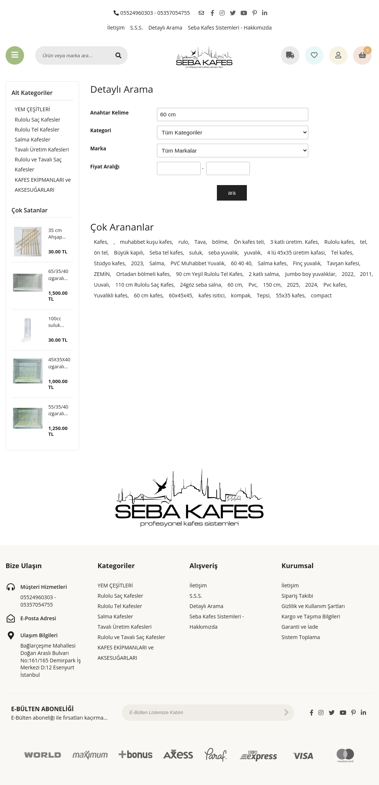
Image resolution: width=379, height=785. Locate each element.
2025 (293, 284)
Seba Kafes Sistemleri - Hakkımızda (230, 27)
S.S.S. (136, 27)
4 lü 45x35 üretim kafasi (296, 252)
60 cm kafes (148, 295)
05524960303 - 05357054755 (152, 12)
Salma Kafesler (29, 140)
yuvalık (252, 252)
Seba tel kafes (166, 252)
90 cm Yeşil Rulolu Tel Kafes (209, 273)
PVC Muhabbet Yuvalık (198, 263)
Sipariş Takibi (297, 581)
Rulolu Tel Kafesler (33, 129)
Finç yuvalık (307, 263)
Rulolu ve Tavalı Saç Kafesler (34, 166)
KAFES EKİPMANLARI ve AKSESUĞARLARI (39, 186)
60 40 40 (241, 263)
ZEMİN (102, 273)
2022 (347, 273)
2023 (137, 263)
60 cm (235, 284)
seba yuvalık (223, 252)
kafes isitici (211, 295)
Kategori (100, 130)
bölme (219, 241)
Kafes (100, 241)
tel (363, 241)
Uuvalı (101, 284)
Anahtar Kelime (109, 112)
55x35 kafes (290, 295)
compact (321, 295)
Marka (98, 148)
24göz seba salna (200, 284)
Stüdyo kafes (109, 263)
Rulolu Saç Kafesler (34, 119)
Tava (199, 241)
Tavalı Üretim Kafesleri (38, 150)
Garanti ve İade (300, 612)
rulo (183, 241)
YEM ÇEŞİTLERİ (29, 109)
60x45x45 (180, 295)
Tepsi (263, 295)
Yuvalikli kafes (111, 295)
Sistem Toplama (301, 622)
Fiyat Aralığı (105, 166)
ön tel (101, 252)
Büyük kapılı (128, 252)
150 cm (272, 284)
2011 (366, 273)
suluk (195, 252)
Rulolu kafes (338, 241)
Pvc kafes (334, 284)
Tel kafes (341, 252)
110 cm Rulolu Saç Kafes (144, 284)
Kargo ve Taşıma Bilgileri (311, 601)
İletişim (116, 27)
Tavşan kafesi (343, 263)
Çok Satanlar (29, 213)
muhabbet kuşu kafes (146, 241)
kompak (240, 295)
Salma (157, 263)
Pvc (252, 284)
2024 (311, 284)
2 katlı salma (264, 273)
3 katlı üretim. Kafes (294, 241)
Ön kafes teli (249, 241)
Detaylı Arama (165, 27)
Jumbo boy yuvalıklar (310, 273)
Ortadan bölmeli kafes (143, 273)
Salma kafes (272, 263)
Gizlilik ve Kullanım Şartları (313, 591)
